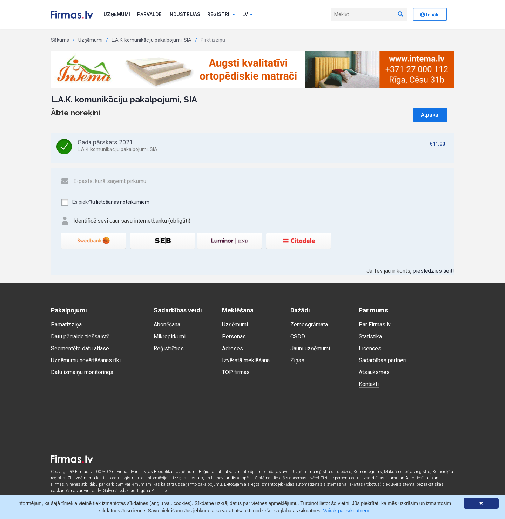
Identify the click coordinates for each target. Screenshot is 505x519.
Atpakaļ (430, 115)
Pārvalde (149, 14)
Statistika (370, 336)
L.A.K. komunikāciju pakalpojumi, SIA (151, 40)
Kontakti (369, 384)
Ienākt (430, 15)
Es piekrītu (105, 202)
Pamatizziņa (66, 324)
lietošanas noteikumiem (122, 202)
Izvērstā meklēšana (246, 360)
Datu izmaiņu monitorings (82, 372)
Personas (234, 336)
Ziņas (297, 360)
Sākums (60, 40)
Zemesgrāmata (309, 324)
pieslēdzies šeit (432, 271)
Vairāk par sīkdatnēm (346, 510)
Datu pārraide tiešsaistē (80, 336)
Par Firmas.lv (375, 324)
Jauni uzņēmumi (310, 348)
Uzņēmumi (116, 14)
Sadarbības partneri (382, 360)
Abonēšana (167, 324)
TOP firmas (236, 372)
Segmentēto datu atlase (80, 348)
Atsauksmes (374, 372)
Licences (370, 348)
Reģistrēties (169, 348)
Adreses (232, 348)
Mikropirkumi (170, 336)
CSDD (297, 336)
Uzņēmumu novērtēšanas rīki (86, 360)
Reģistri (221, 14)
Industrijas (184, 14)
